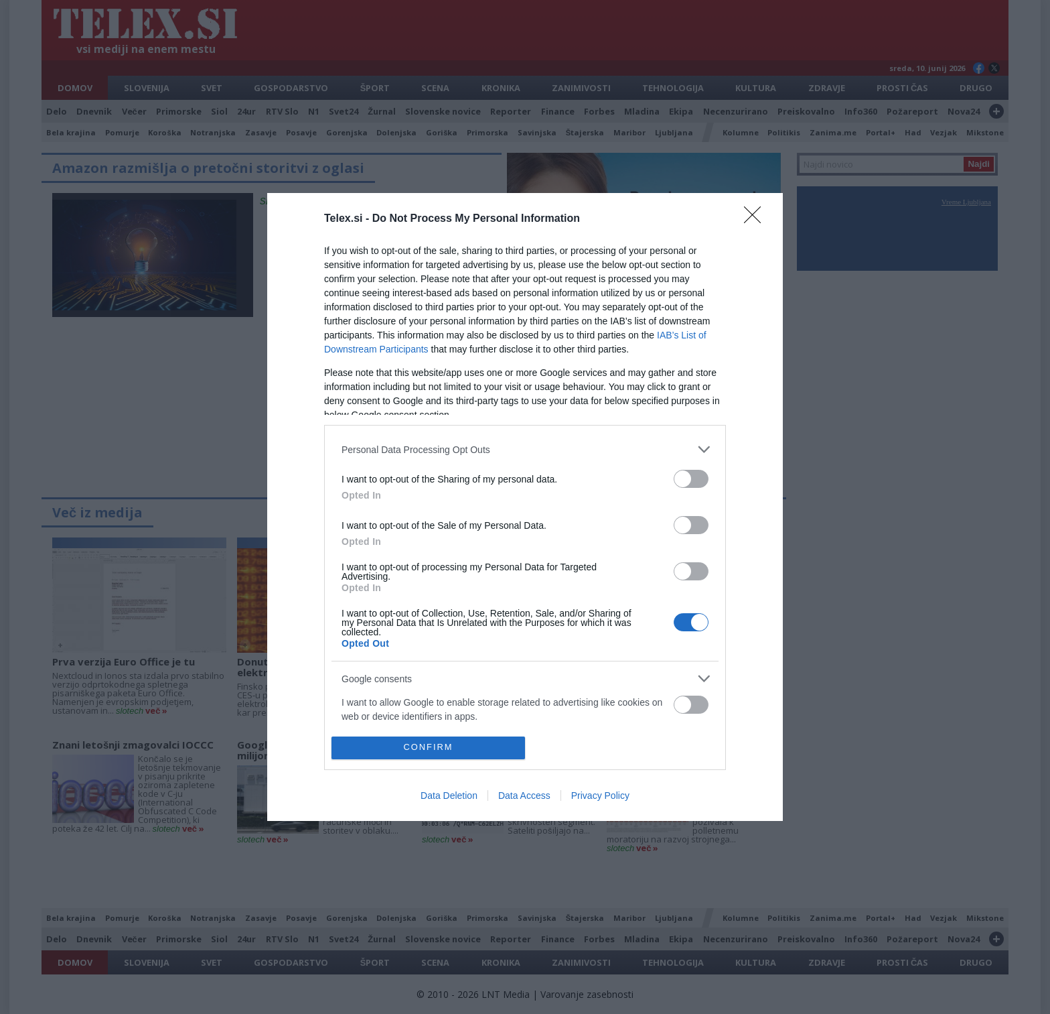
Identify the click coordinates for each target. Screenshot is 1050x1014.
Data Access (524, 795)
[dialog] (525, 507)
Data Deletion (449, 795)
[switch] (691, 479)
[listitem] (525, 449)
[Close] (756, 219)
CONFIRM (428, 748)
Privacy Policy (600, 795)
